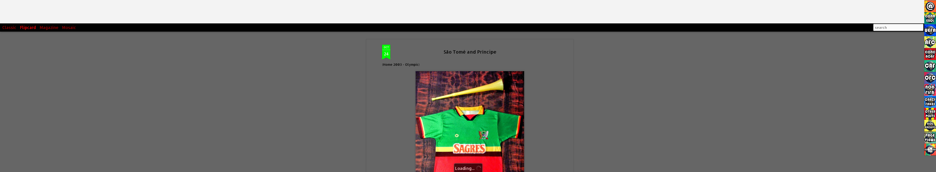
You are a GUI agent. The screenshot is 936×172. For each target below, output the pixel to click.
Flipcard (28, 27)
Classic (9, 27)
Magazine (49, 27)
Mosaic (69, 27)
